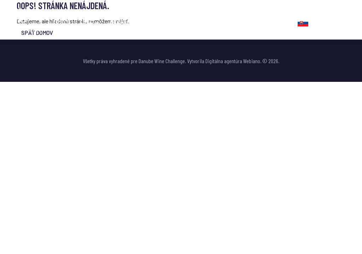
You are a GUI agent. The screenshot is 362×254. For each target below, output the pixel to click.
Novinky (167, 22)
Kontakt (275, 22)
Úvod (62, 22)
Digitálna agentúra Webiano (232, 61)
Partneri (242, 22)
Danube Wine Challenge (162, 61)
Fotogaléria (204, 22)
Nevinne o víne (128, 22)
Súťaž (87, 22)
